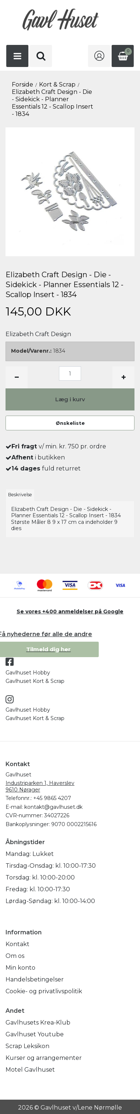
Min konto (20, 967)
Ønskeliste (70, 423)
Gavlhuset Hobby (28, 672)
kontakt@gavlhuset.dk (53, 807)
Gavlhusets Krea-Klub (38, 1022)
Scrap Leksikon (27, 1046)
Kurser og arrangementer (44, 1057)
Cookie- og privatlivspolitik (44, 991)
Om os (15, 955)
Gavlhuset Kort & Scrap (35, 681)
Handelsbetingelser (35, 979)
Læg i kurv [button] (70, 399)
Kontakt (17, 944)
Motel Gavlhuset (30, 1069)
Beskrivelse (20, 494)
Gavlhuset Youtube (35, 1034)
